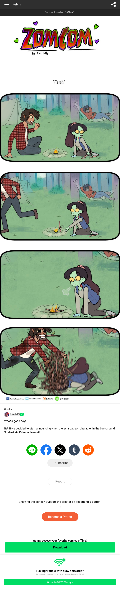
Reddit (88, 450)
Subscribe (61, 463)
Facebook (46, 450)
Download (60, 547)
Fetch (16, 4)
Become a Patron (60, 517)
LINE (32, 450)
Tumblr (74, 450)
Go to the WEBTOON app (60, 582)
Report (60, 481)
